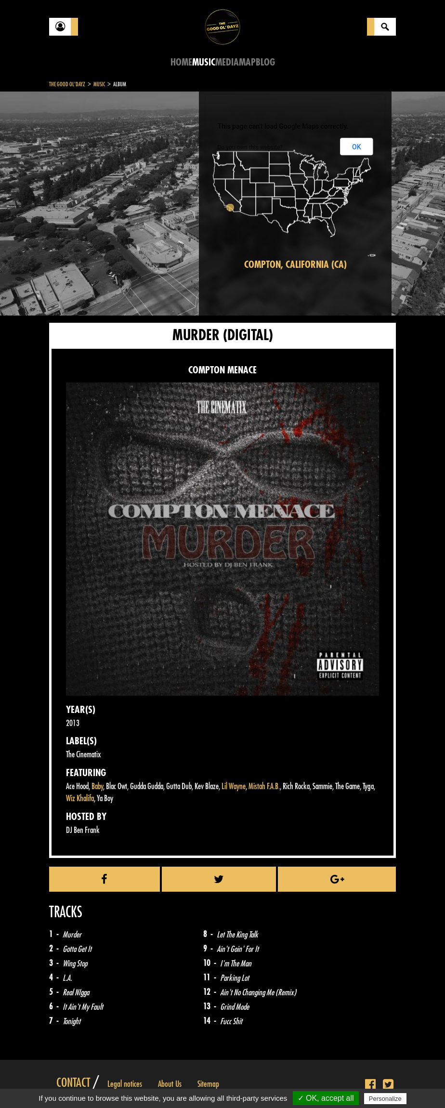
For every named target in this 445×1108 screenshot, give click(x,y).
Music (203, 62)
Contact (73, 1083)
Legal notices (124, 1084)
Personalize (385, 1098)
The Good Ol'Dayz (67, 84)
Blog (265, 62)
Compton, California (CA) (295, 265)
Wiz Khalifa (80, 798)
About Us (170, 1084)
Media (227, 62)
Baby (97, 786)
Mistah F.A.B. (264, 786)
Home (181, 62)
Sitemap (208, 1084)
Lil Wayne (234, 786)
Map (247, 62)
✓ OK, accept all (326, 1098)
